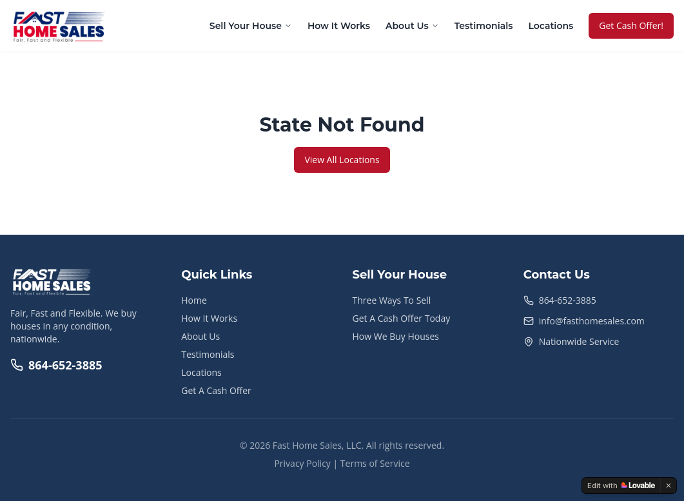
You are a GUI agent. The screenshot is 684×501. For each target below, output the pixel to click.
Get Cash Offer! (631, 25)
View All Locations (341, 159)
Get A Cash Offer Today (402, 318)
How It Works (339, 26)
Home (194, 300)
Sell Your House (251, 26)
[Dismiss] (668, 485)
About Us (412, 26)
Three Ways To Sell (392, 300)
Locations (550, 26)
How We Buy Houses (396, 336)
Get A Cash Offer (216, 390)
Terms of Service (375, 463)
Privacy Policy (302, 463)
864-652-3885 (56, 365)
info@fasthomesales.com (592, 321)
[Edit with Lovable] (621, 485)
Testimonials (483, 26)
